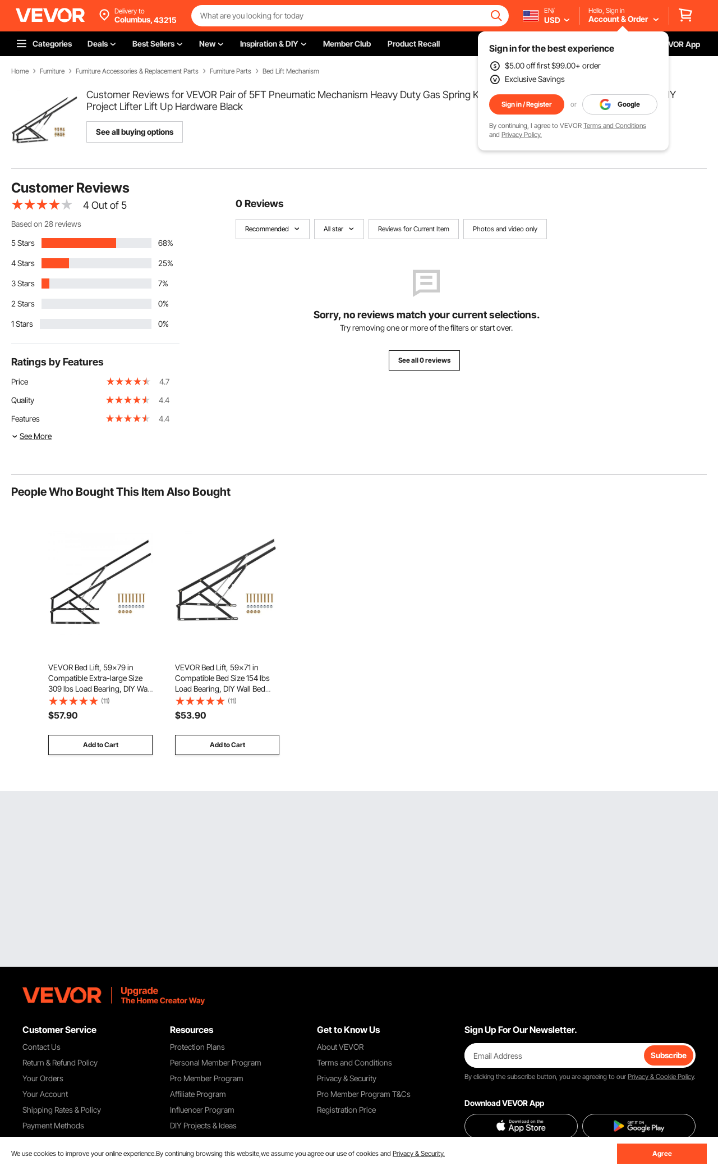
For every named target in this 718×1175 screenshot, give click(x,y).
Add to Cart (100, 744)
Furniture (52, 71)
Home (20, 71)
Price (19, 381)
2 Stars (23, 303)
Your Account (45, 1094)
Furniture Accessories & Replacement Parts (137, 71)
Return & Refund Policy (60, 1062)
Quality (22, 400)
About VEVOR (340, 1046)
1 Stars (22, 323)
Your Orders (42, 1078)
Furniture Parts (230, 71)
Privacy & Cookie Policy (661, 1076)
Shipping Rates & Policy (61, 1109)
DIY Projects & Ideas (203, 1125)
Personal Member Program (215, 1062)
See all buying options (134, 131)
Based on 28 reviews (46, 223)
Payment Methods (53, 1125)
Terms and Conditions (614, 125)
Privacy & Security (346, 1078)
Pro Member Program (206, 1078)
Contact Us (41, 1046)
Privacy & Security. (419, 1153)
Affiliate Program (198, 1094)
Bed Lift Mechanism (291, 71)
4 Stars (23, 263)
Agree (662, 1153)
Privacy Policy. (521, 134)
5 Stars (23, 243)
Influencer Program (202, 1109)
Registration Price (346, 1109)
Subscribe (669, 1055)
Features (25, 418)
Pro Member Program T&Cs (364, 1094)
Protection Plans (197, 1046)
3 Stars (23, 283)
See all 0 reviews (424, 360)
